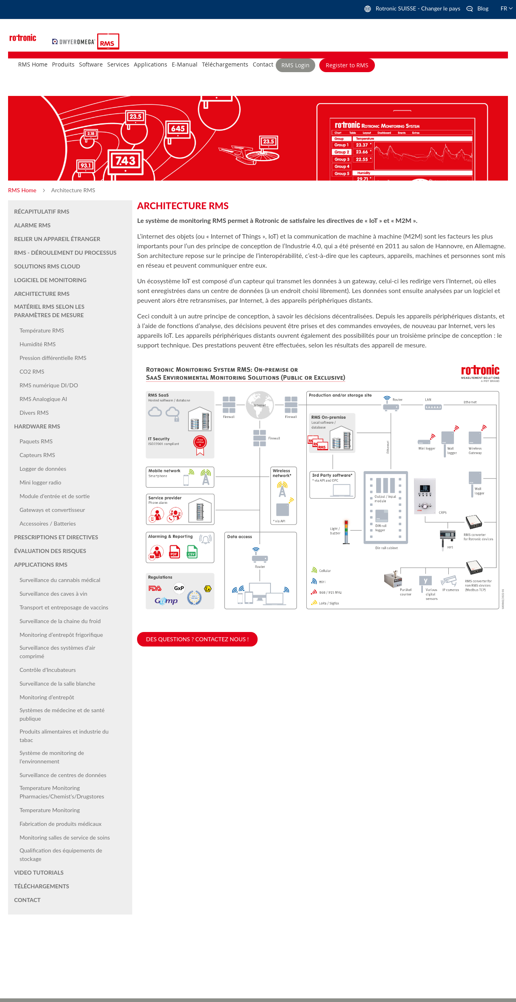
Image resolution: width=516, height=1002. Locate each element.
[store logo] (75, 40)
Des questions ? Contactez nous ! (197, 639)
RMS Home (23, 190)
